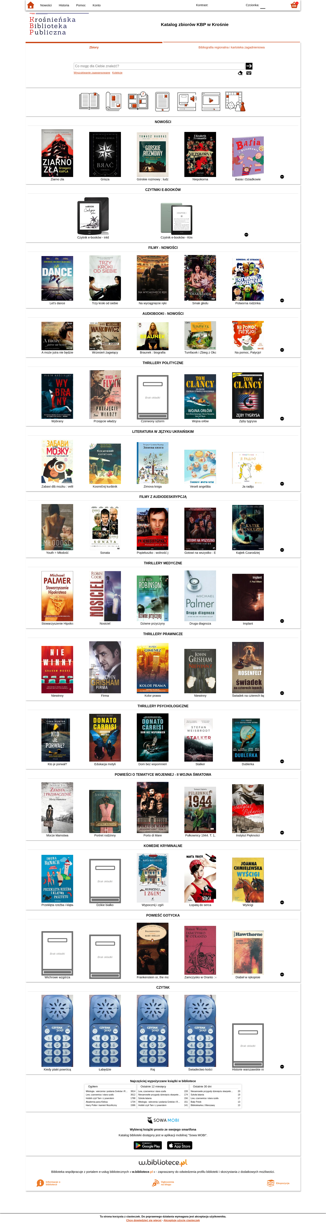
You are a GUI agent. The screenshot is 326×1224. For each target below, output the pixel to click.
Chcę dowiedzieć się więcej (143, 1220)
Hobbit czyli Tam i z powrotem (100, 1098)
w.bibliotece (142, 1171)
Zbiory (94, 47)
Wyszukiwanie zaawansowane (92, 72)
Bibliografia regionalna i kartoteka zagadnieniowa (232, 47)
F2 (280, 5)
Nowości (46, 5)
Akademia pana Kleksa (97, 1102)
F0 (263, 5)
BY (238, 5)
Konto (97, 5)
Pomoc (81, 5)
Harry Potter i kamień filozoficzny (101, 1105)
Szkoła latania (145, 1098)
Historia (64, 5)
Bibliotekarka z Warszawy (203, 1105)
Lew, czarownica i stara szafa (100, 1095)
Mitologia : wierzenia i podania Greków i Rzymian (109, 1091)
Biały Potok (196, 1102)
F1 (270, 5)
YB (230, 5)
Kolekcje (117, 72)
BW (221, 5)
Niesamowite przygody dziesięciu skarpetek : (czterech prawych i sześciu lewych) (176, 1095)
